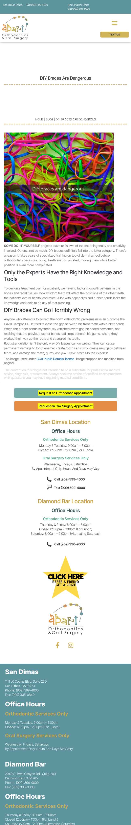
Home (39, 119)
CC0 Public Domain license (55, 359)
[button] (114, 23)
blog (49, 119)
